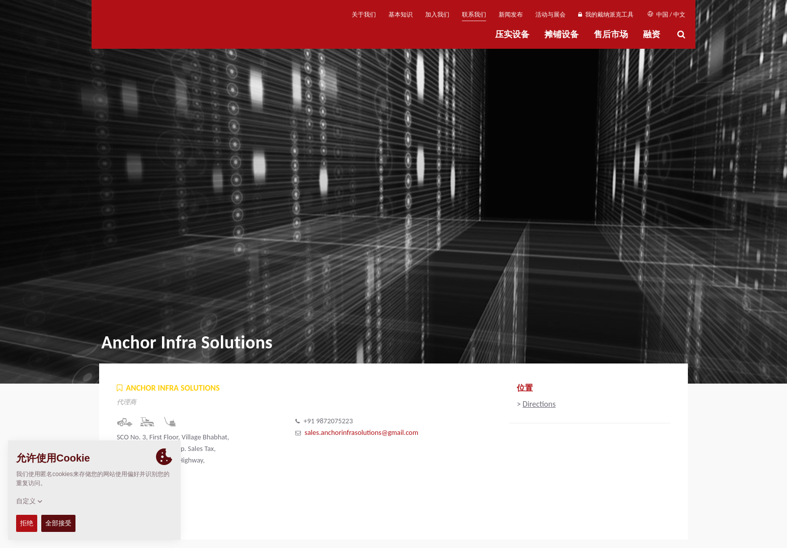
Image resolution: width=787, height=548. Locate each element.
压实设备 (512, 34)
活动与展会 (550, 14)
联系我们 (474, 14)
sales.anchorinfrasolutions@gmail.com (361, 432)
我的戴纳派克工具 (605, 14)
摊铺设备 (561, 34)
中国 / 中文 (666, 14)
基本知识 (400, 14)
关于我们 (364, 14)
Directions (539, 404)
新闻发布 (511, 14)
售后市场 (611, 34)
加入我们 (437, 14)
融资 (651, 34)
